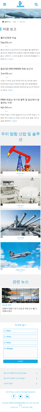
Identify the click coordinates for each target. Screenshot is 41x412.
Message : (8, 349)
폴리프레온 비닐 (8, 38)
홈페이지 (8, 22)
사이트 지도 (14, 407)
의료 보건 (20, 205)
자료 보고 (22, 22)
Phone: (7, 337)
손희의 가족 (19, 392)
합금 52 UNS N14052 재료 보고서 (17, 69)
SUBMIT (20, 361)
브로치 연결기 (8, 383)
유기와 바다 (20, 173)
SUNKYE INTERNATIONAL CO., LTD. (20, 403)
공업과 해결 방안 (29, 392)
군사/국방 (20, 238)
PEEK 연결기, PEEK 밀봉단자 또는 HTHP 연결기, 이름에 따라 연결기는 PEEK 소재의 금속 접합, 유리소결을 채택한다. (20, 118)
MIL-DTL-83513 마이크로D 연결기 (15, 373)
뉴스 (14, 22)
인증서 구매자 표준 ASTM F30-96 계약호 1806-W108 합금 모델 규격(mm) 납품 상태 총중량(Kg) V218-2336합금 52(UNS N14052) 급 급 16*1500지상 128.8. (20, 85)
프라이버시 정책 (26, 407)
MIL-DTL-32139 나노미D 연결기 (14, 378)
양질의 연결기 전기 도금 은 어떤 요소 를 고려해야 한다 (19, 310)
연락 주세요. (10, 392)
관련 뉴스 (21, 282)
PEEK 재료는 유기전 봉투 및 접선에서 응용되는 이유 (20, 101)
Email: (7, 343)
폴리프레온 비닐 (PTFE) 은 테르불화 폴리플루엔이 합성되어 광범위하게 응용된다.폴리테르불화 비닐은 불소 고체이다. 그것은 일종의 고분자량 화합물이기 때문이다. (20, 54)
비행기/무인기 (20, 270)
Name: (7, 331)
